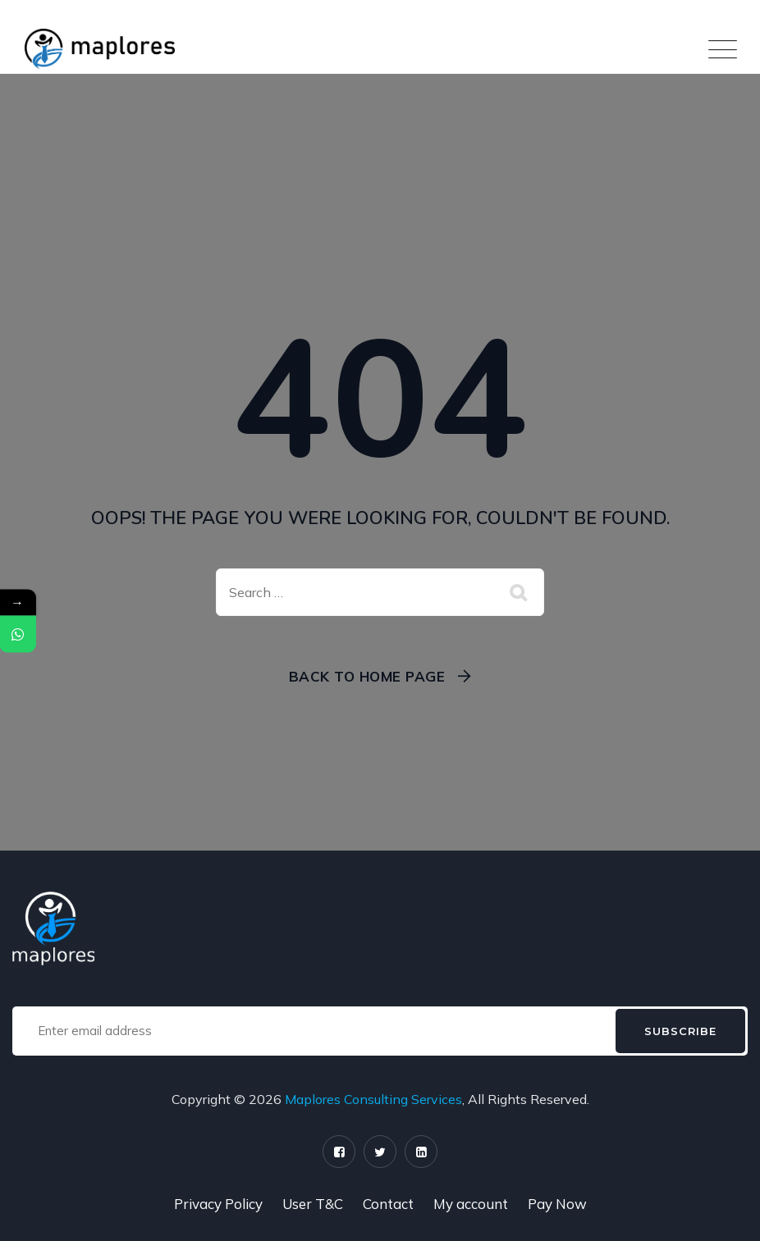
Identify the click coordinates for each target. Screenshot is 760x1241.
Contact (388, 1203)
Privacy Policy (218, 1203)
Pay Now (557, 1203)
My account (470, 1203)
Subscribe (680, 1031)
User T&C (312, 1203)
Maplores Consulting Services (373, 1099)
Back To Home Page (367, 676)
